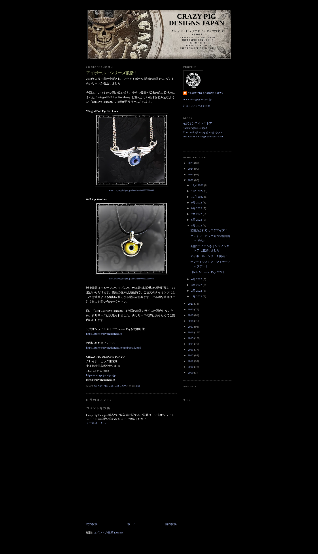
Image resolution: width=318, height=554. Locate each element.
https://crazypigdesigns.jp (100, 375)
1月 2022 (197, 296)
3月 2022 (197, 284)
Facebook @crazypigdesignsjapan (203, 132)
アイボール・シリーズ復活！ (209, 256)
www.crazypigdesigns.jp (197, 99)
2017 (191, 326)
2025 (191, 163)
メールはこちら (96, 423)
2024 (191, 168)
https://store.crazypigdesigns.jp (104, 333)
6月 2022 (197, 219)
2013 (191, 349)
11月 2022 (197, 191)
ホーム (131, 524)
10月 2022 (197, 196)
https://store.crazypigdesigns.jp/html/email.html (113, 347)
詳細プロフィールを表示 (196, 105)
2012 (191, 355)
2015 (191, 338)
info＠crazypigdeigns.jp (197, 48)
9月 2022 (197, 202)
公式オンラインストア (197, 123)
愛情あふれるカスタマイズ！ (209, 230)
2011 (191, 361)
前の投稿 (171, 524)
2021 (191, 303)
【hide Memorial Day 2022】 (207, 272)
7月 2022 (197, 214)
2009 (191, 372)
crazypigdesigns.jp (198, 46)
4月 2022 (197, 279)
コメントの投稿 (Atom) (108, 532)
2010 (191, 366)
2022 (191, 180)
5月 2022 (197, 225)
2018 (191, 321)
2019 (191, 315)
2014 (191, 343)
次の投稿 (92, 524)
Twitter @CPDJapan (195, 127)
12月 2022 (197, 185)
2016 (191, 332)
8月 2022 (197, 208)
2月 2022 (197, 290)
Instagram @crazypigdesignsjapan (203, 136)
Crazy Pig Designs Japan (196, 19)
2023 (191, 174)
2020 (191, 309)
